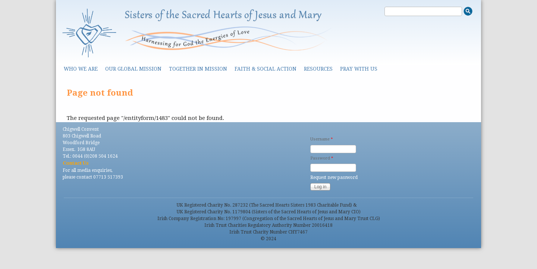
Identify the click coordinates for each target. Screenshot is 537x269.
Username (321, 139)
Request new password (334, 177)
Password (321, 158)
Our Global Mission (133, 69)
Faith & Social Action (265, 69)
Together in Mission (198, 69)
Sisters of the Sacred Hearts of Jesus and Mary (223, 15)
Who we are (81, 69)
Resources (318, 69)
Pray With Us (358, 69)
